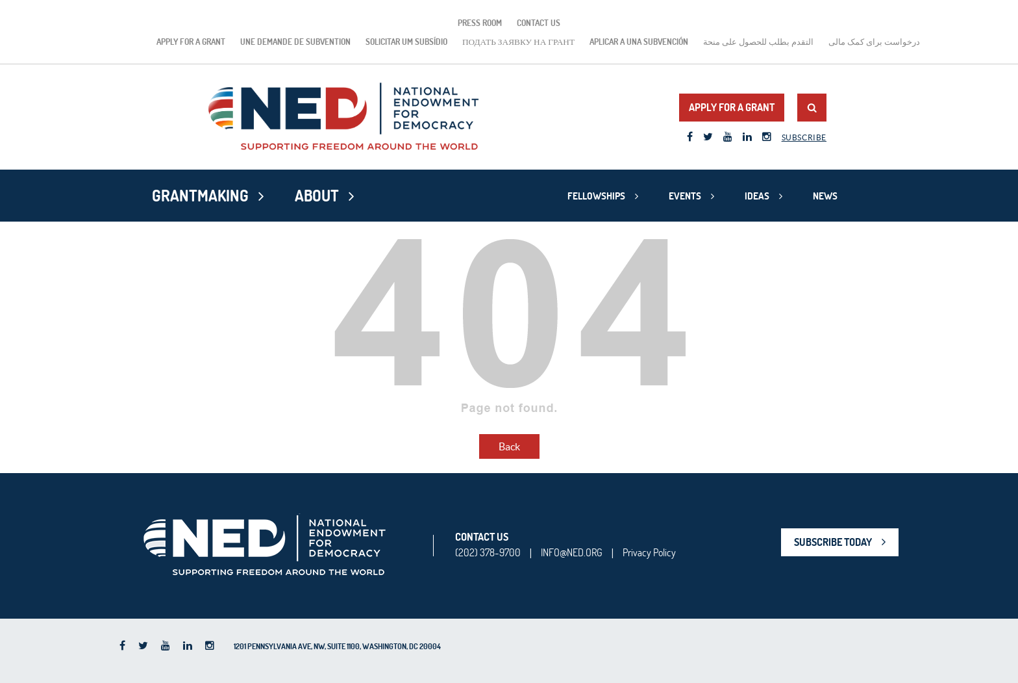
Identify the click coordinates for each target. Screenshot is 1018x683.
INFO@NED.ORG (571, 552)
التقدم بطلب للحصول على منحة (758, 41)
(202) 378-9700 (488, 552)
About (317, 195)
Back (509, 446)
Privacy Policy (649, 552)
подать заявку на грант (518, 41)
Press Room (480, 23)
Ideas (757, 196)
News (825, 196)
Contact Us (538, 23)
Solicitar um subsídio (406, 41)
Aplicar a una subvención (639, 41)
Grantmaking (200, 195)
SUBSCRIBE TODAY (833, 541)
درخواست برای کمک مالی (874, 41)
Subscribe (804, 137)
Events (685, 196)
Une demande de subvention (295, 41)
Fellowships (596, 196)
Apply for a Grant (190, 41)
